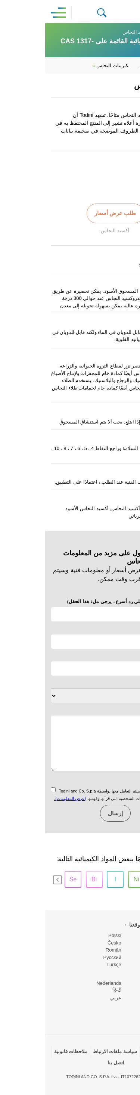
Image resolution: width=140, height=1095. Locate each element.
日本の (127, 1005)
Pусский (67, 957)
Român (68, 950)
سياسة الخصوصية (115, 1051)
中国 (129, 1012)
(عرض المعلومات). (25, 798)
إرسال (70, 813)
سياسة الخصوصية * (114, 781)
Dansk (127, 983)
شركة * (126, 655)
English (126, 935)
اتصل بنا (70, 1062)
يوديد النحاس (108, 65)
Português (123, 998)
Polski (69, 935)
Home (128, 32)
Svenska (125, 990)
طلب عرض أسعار (70, 213)
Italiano (126, 950)
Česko (69, 943)
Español (125, 943)
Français (125, 957)
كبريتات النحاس (65, 65)
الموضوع (125, 682)
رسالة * (126, 710)
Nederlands (63, 983)
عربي (70, 998)
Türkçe (68, 964)
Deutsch (125, 964)
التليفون (78, 601)
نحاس (113, 32)
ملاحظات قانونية (26, 1051)
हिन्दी (71, 990)
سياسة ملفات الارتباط (69, 1051)
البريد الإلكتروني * (116, 628)
